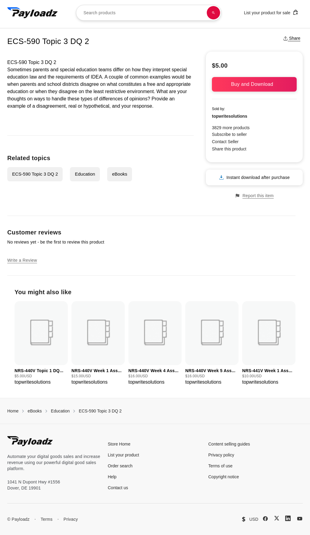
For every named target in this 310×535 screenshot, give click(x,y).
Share (291, 38)
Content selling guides (229, 444)
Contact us (118, 487)
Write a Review (22, 260)
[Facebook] (265, 519)
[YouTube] (300, 519)
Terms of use (220, 465)
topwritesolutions (229, 116)
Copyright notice (223, 476)
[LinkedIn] (288, 518)
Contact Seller (225, 141)
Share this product (229, 148)
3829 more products (231, 127)
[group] (41, 343)
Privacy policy (221, 455)
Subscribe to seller (229, 134)
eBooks (119, 174)
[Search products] (213, 12)
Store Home (119, 444)
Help (112, 476)
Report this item (254, 195)
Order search (120, 465)
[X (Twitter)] (276, 518)
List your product (123, 455)
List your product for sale (271, 12)
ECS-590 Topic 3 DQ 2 (35, 174)
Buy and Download (254, 84)
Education (85, 174)
